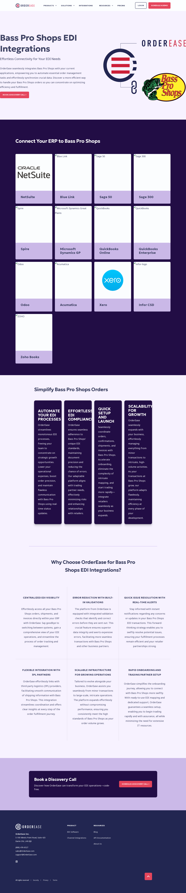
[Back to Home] (25, 5)
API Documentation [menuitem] (102, 838)
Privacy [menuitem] (45, 880)
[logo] (28, 827)
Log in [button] (141, 5)
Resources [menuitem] (99, 826)
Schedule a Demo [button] (159, 5)
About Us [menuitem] (98, 844)
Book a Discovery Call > (14, 95)
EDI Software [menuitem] (73, 832)
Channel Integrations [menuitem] (76, 838)
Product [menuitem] (71, 826)
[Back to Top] (148, 876)
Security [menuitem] (36, 880)
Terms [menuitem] (55, 880)
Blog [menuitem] (96, 832)
